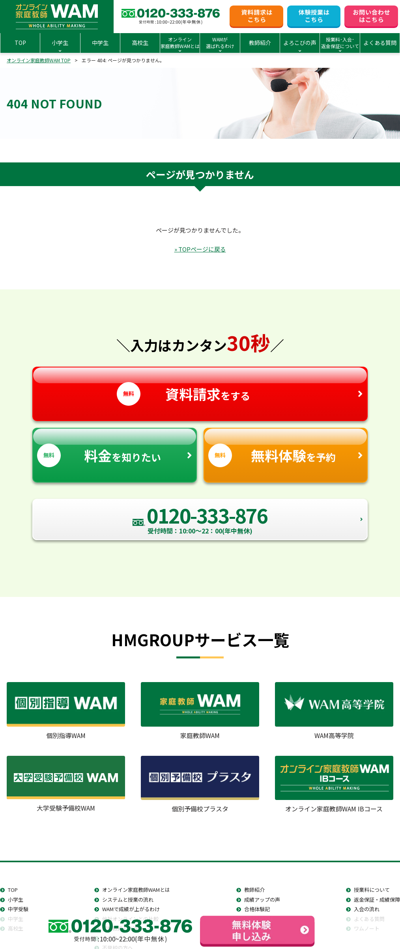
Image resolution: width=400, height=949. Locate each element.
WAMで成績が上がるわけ (131, 909)
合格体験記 (257, 909)
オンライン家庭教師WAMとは (136, 889)
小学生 (15, 899)
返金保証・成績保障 (377, 899)
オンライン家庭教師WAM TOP (39, 60)
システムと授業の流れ (127, 899)
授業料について (372, 889)
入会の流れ (366, 909)
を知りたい (114, 448)
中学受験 (18, 909)
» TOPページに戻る (200, 249)
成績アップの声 (262, 899)
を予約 (285, 448)
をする (200, 386)
